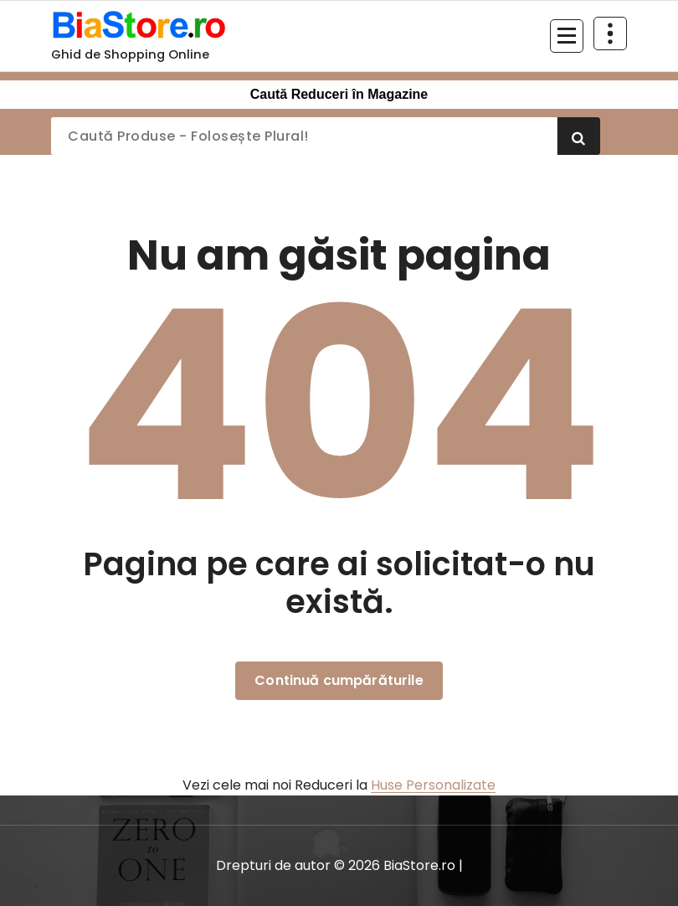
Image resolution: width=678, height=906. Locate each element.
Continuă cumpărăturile (339, 680)
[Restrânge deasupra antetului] (610, 33)
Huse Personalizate (433, 785)
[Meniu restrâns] (566, 36)
